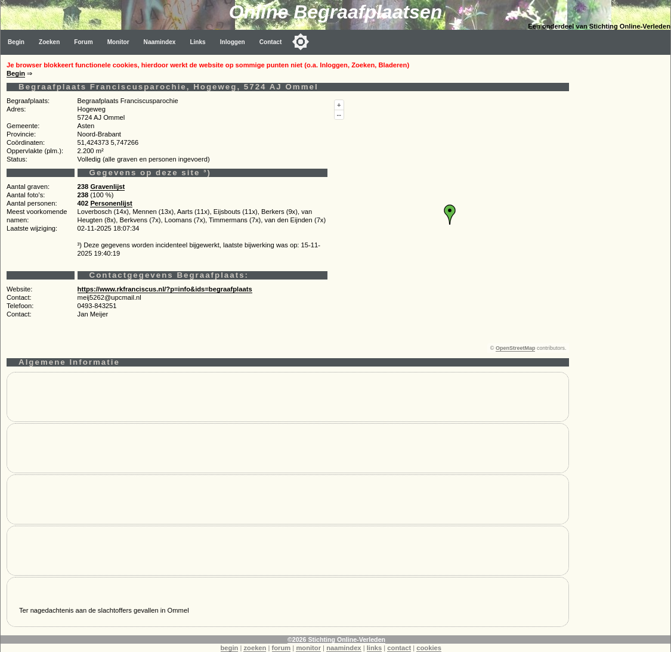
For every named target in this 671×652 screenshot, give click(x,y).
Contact (270, 42)
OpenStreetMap (516, 348)
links (374, 647)
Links (197, 42)
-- (339, 114)
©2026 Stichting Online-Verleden (336, 639)
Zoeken (49, 42)
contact (399, 647)
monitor (308, 647)
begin (230, 647)
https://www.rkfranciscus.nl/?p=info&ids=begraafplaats (165, 289)
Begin (16, 42)
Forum (83, 42)
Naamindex (160, 42)
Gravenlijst (107, 186)
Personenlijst (111, 203)
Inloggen (232, 42)
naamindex (343, 647)
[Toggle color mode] (301, 42)
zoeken (254, 647)
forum (281, 647)
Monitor (118, 42)
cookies (428, 647)
